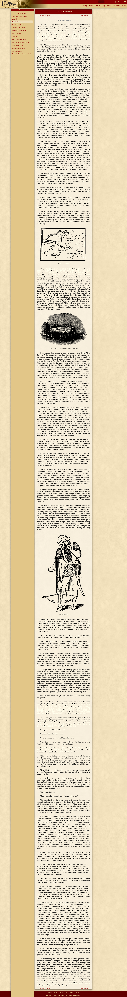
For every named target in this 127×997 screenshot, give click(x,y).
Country (84, 6)
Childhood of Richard (18, 28)
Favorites (117, 6)
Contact (77, 992)
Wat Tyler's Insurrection (19, 39)
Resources (109, 2)
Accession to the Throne (19, 30)
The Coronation (16, 33)
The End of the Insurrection (20, 42)
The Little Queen (17, 51)
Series (109, 6)
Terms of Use (63, 992)
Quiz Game (118, 2)
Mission (50, 992)
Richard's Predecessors (19, 16)
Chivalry (14, 36)
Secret (124, 6)
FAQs (55, 992)
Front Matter (22, 13)
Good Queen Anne (17, 45)
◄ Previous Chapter (43, 15)
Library (101, 2)
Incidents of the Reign (18, 48)
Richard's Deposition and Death (21, 54)
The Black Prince (17, 22)
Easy (103, 6)
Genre (91, 6)
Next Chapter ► (85, 15)
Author (97, 6)
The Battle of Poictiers (18, 25)
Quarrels (14, 19)
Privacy (71, 992)
